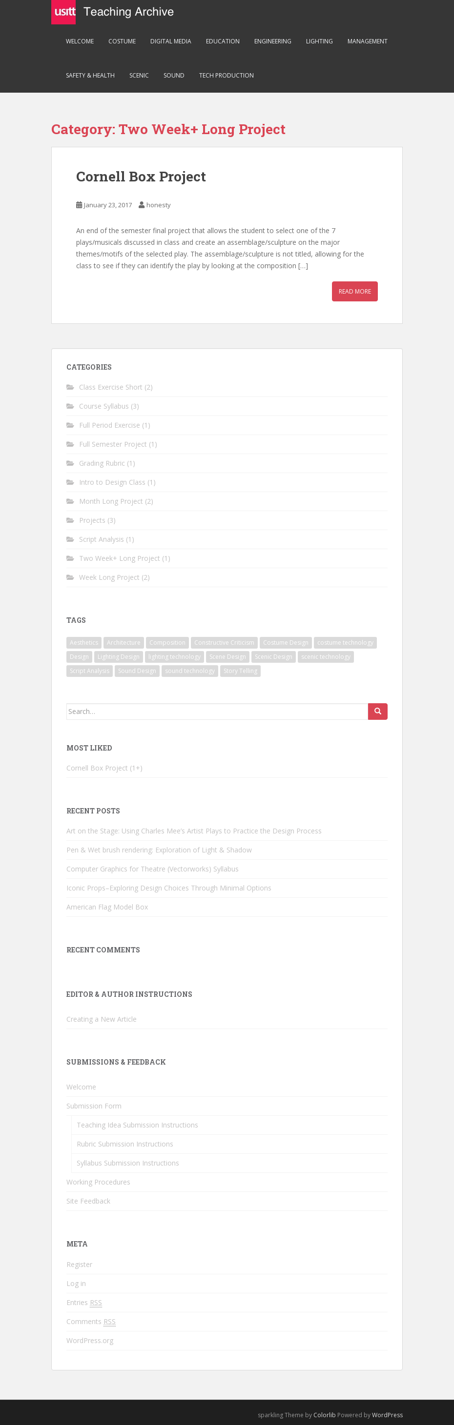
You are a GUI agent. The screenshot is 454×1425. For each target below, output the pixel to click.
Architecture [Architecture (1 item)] (124, 642)
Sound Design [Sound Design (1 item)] (137, 671)
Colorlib (324, 1415)
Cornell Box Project (141, 176)
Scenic (139, 75)
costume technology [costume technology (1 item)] (345, 642)
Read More (355, 291)
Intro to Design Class (112, 482)
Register (79, 1264)
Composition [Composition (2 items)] (167, 642)
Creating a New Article (101, 1019)
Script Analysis (101, 539)
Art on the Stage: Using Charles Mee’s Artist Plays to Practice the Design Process (194, 830)
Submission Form (94, 1105)
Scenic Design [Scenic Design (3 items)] (273, 657)
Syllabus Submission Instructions (128, 1163)
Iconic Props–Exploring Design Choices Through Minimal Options (168, 887)
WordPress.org (89, 1340)
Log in (76, 1283)
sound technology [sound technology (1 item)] (190, 671)
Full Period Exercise (109, 425)
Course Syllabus (104, 406)
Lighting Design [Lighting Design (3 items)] (119, 657)
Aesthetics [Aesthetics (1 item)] (84, 642)
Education (223, 41)
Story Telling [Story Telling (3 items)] (240, 671)
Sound (174, 75)
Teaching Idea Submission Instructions (137, 1124)
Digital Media (170, 41)
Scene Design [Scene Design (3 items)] (227, 657)
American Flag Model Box (107, 906)
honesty (158, 204)
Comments (91, 1321)
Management (368, 41)
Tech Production (226, 75)
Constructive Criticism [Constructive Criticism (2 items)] (224, 642)
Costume (122, 41)
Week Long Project (109, 577)
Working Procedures (98, 1182)
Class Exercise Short (111, 387)
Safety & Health (90, 75)
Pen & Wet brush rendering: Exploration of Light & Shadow (159, 849)
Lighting (319, 41)
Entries (84, 1302)
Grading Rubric (102, 463)
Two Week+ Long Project (119, 558)
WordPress (387, 1415)
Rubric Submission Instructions (125, 1143)
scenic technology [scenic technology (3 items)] (326, 657)
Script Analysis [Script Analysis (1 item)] (89, 671)
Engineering (272, 41)
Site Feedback (88, 1201)
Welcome (80, 41)
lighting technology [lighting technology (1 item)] (174, 657)
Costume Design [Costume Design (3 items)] (286, 642)
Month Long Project (111, 501)
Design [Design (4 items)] (79, 657)
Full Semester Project (113, 444)
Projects (92, 520)
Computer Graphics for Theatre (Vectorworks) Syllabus (152, 868)
